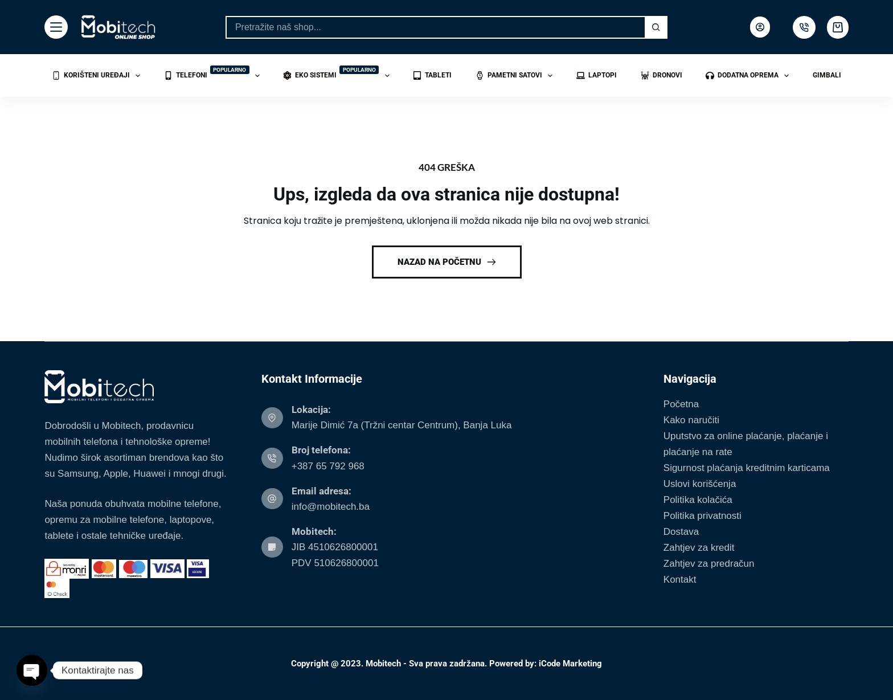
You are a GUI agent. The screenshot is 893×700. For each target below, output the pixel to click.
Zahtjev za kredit (699, 547)
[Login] (760, 27)
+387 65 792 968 (328, 466)
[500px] (804, 27)
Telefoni (214, 74)
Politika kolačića (697, 499)
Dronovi (661, 75)
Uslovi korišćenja (699, 483)
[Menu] (56, 27)
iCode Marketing (570, 663)
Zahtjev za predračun (709, 563)
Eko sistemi (338, 74)
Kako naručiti (691, 420)
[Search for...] (435, 27)
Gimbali (827, 75)
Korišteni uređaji (98, 76)
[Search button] (656, 27)
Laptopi (596, 75)
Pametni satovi (516, 76)
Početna (681, 404)
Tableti (432, 75)
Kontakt (680, 579)
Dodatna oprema (749, 76)
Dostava (681, 531)
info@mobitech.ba (331, 506)
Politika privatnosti (702, 515)
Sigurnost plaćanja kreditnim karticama (746, 467)
